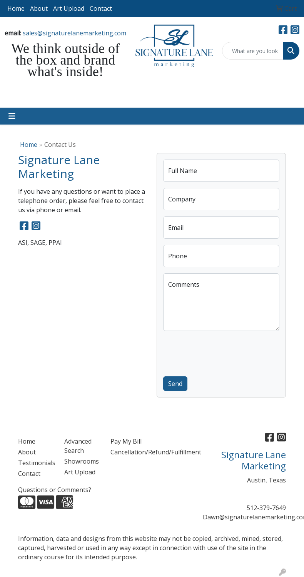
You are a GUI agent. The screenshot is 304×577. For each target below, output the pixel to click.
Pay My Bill (126, 441)
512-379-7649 (266, 508)
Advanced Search (78, 446)
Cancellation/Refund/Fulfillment (128, 452)
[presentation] (221, 352)
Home (16, 8)
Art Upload (68, 8)
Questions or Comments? (54, 490)
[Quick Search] (252, 51)
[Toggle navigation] (12, 116)
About (39, 8)
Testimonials (36, 463)
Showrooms (81, 461)
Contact (101, 8)
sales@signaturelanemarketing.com (74, 33)
